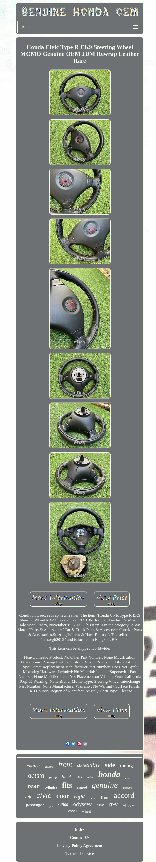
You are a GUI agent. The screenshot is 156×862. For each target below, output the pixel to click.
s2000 (63, 804)
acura (36, 775)
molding (127, 787)
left (28, 797)
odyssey (82, 804)
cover (72, 811)
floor (105, 797)
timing (126, 765)
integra (49, 766)
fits (67, 785)
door (62, 796)
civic (43, 795)
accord (124, 795)
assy (100, 805)
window (128, 805)
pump (53, 777)
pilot (79, 777)
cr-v (113, 804)
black (67, 776)
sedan (93, 798)
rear (33, 785)
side (110, 765)
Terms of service (79, 853)
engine (33, 765)
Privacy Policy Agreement (80, 845)
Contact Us (79, 837)
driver (128, 777)
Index (80, 829)
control (82, 787)
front (65, 764)
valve (90, 777)
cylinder (51, 787)
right (79, 797)
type (51, 806)
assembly (88, 764)
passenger (35, 804)
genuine (105, 785)
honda (109, 774)
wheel (86, 811)
